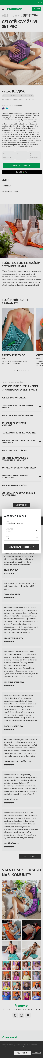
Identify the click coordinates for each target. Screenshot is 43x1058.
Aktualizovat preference (20, 547)
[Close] (38, 512)
